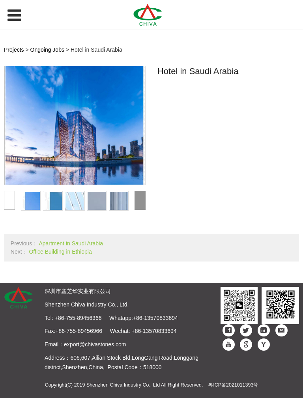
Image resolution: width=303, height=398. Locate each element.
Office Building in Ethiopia (60, 252)
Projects (14, 50)
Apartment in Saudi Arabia (71, 243)
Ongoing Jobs (47, 50)
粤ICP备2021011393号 (233, 385)
